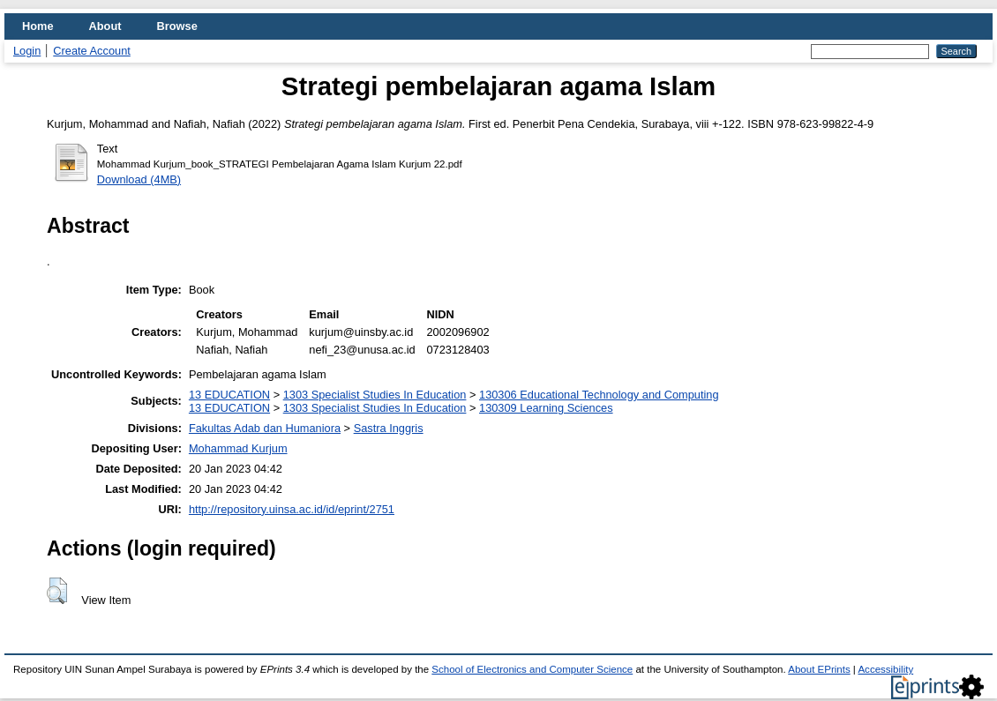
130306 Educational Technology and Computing (599, 394)
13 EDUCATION (229, 394)
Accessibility (885, 669)
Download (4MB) (139, 179)
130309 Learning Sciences (546, 407)
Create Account (92, 50)
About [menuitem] (105, 26)
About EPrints (819, 669)
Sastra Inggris (389, 428)
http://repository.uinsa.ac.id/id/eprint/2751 (291, 509)
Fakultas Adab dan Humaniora (265, 428)
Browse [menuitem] (177, 26)
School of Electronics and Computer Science (532, 669)
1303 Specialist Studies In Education (375, 394)
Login (27, 50)
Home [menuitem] (38, 26)
